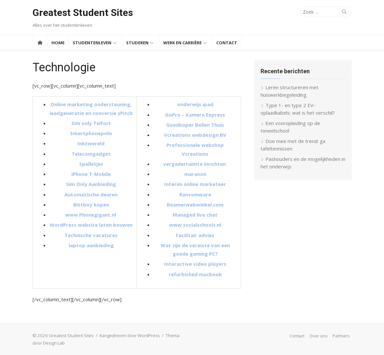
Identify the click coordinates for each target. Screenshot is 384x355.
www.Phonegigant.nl (91, 214)
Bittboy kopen (91, 204)
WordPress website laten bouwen (91, 224)
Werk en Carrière (182, 43)
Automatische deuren (91, 194)
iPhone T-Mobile (91, 174)
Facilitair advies (195, 235)
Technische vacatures (91, 235)
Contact (226, 43)
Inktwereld (91, 143)
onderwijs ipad (195, 104)
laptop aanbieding (91, 245)
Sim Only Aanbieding (91, 184)
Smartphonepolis (91, 133)
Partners (341, 336)
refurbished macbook (195, 274)
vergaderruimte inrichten (195, 164)
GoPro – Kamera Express (195, 114)
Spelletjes (91, 164)
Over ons (318, 336)
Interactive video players (195, 264)
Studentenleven (92, 43)
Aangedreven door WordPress (129, 335)
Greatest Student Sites (83, 12)
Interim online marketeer (195, 184)
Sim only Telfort (91, 123)
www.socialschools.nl (195, 224)
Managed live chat (195, 214)
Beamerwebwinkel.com (195, 204)
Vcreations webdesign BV (195, 135)
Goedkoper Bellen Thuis (195, 124)
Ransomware (195, 194)
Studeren (137, 43)
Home (57, 43)
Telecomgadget (91, 153)
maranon (195, 174)
